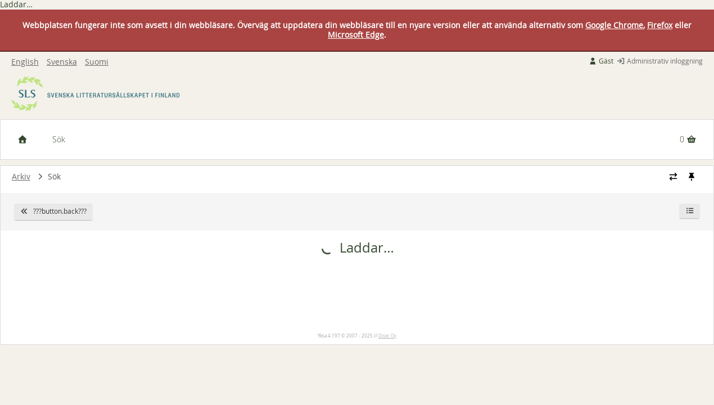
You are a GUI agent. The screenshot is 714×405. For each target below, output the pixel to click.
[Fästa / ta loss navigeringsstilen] (691, 177)
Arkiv (21, 176)
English (25, 62)
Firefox (659, 25)
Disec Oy (387, 336)
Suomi (97, 62)
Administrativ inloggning (660, 61)
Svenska (62, 62)
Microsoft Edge (356, 34)
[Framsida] (22, 139)
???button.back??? (53, 211)
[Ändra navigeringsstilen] (673, 177)
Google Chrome (614, 25)
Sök (58, 139)
